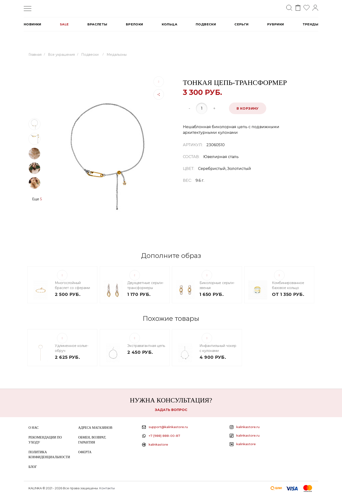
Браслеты (97, 24)
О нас (33, 427)
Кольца (169, 24)
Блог (32, 467)
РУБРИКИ (275, 24)
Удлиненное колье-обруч (71, 348)
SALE (64, 24)
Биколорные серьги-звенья (217, 285)
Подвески (206, 24)
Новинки (32, 24)
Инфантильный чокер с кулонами (218, 348)
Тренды (310, 24)
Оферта (84, 452)
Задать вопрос (171, 410)
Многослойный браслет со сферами (72, 285)
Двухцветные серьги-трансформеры (145, 285)
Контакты (107, 488)
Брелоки (134, 24)
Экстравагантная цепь (146, 346)
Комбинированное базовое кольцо (288, 285)
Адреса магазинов (95, 427)
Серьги (241, 24)
